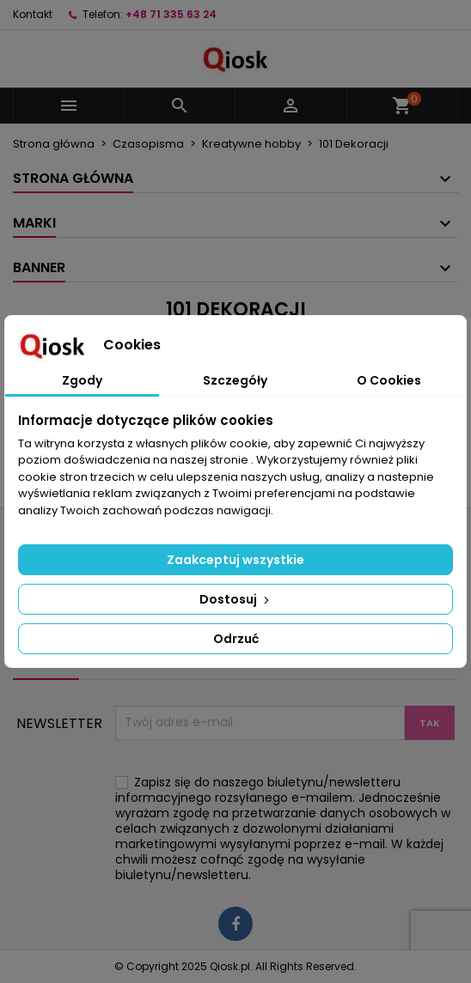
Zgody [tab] (82, 380)
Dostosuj (235, 599)
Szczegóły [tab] (235, 380)
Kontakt (32, 14)
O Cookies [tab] (389, 380)
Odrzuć (236, 638)
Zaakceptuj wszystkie (235, 559)
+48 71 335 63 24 (171, 14)
